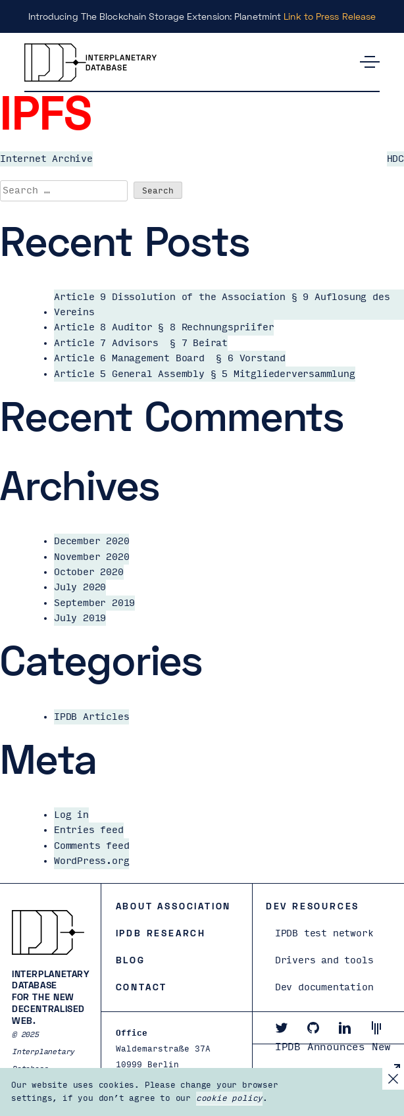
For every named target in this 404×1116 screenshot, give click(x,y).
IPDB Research (161, 932)
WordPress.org (91, 861)
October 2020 (89, 572)
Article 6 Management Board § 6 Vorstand (170, 358)
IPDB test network (324, 933)
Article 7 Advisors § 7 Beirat (141, 343)
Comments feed (91, 845)
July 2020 (80, 587)
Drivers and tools (324, 960)
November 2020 (91, 557)
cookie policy (229, 1098)
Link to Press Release (330, 16)
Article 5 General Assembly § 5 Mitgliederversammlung (204, 374)
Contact (142, 986)
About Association (174, 905)
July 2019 (80, 618)
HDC (395, 159)
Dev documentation (324, 987)
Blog (130, 959)
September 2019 (94, 603)
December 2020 (91, 541)
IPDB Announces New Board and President (336, 1060)
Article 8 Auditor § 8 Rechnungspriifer (164, 327)
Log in (71, 815)
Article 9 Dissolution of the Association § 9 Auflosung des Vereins (222, 305)
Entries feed (89, 830)
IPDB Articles (91, 717)
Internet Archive (46, 159)
